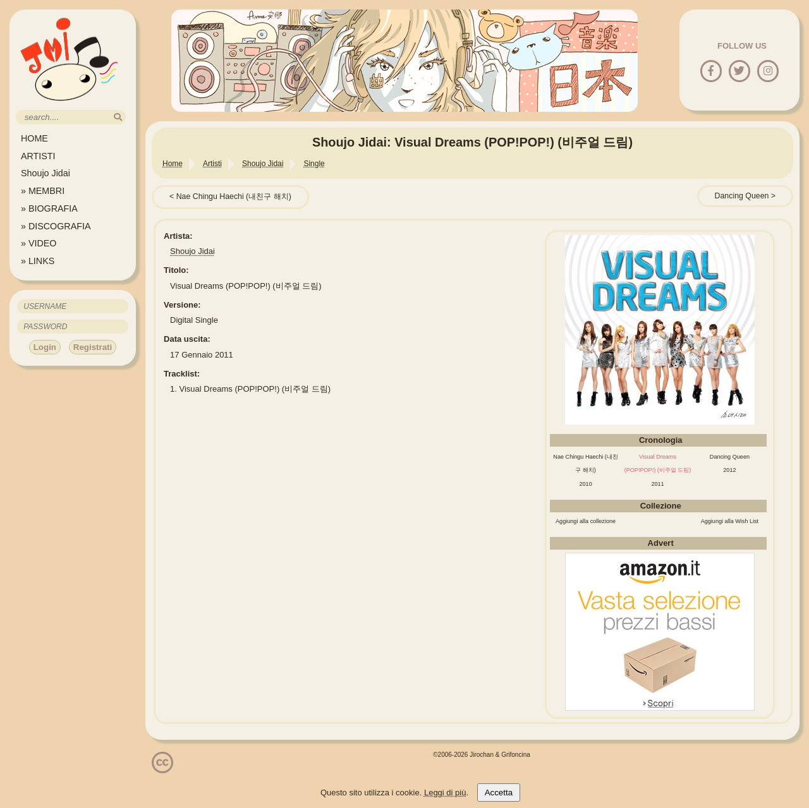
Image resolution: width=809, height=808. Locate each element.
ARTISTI (38, 156)
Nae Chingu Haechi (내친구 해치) (233, 196)
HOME (34, 138)
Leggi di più (445, 792)
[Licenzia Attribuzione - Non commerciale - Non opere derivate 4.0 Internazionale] (162, 768)
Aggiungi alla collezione (586, 521)
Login (44, 347)
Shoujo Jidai (45, 173)
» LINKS (37, 261)
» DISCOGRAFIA (55, 226)
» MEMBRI (42, 191)
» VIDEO (38, 243)
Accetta (499, 792)
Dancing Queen (742, 195)
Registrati (92, 347)
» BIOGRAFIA (49, 208)
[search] (118, 117)
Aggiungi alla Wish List (730, 521)
